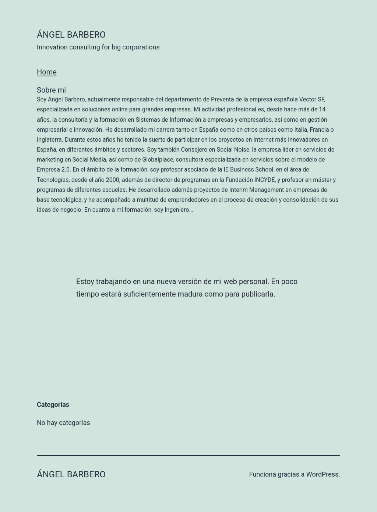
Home (47, 72)
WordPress (322, 474)
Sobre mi (188, 150)
